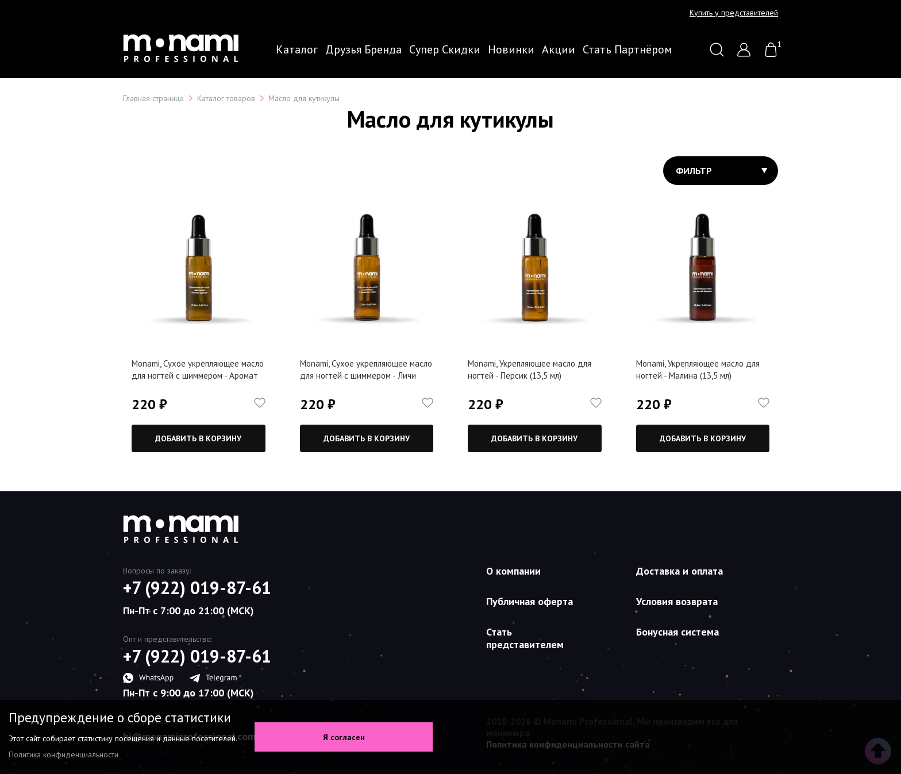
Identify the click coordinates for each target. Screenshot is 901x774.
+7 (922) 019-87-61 (197, 587)
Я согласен (344, 737)
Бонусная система (677, 631)
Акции (558, 49)
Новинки (511, 49)
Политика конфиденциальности (63, 754)
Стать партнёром (627, 49)
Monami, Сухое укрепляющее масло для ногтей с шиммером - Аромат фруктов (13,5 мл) (198, 375)
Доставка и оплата (679, 570)
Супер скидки (444, 49)
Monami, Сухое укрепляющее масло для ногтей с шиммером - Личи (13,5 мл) (366, 375)
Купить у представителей (734, 12)
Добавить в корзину (198, 438)
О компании (513, 570)
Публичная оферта (529, 601)
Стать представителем (525, 638)
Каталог (297, 49)
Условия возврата (677, 601)
